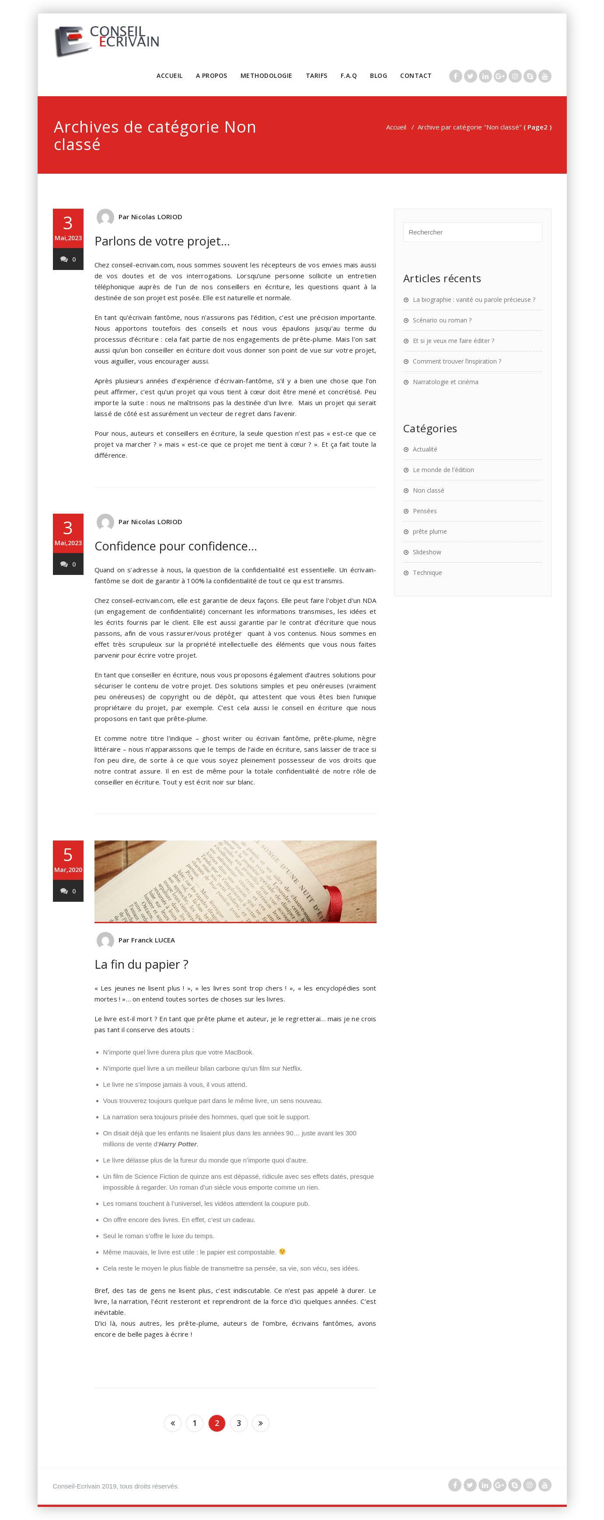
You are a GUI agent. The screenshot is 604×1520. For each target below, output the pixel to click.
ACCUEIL (170, 75)
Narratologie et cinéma (445, 382)
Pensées (425, 511)
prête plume (430, 531)
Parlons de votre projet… (162, 241)
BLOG (378, 75)
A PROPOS (211, 75)
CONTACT (416, 75)
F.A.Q (349, 75)
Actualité (425, 449)
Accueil (396, 127)
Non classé (428, 490)
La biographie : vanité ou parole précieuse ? (474, 299)
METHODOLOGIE (267, 75)
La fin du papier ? (141, 964)
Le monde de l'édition (443, 470)
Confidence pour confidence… (175, 546)
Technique (427, 572)
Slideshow (427, 552)
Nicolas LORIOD (156, 216)
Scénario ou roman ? (442, 320)
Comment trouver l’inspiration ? (457, 361)
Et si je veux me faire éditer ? (453, 340)
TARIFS (317, 75)
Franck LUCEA (153, 939)
